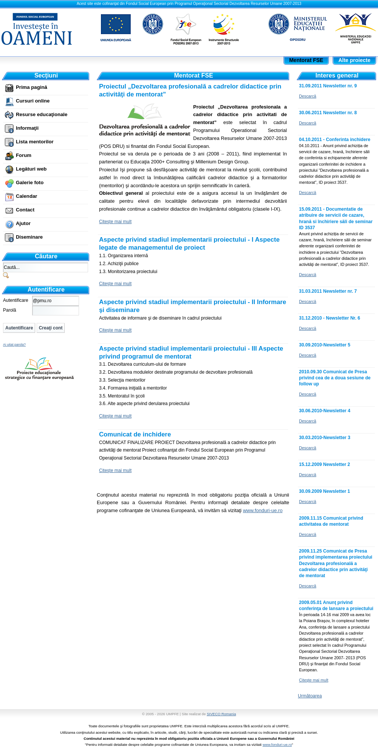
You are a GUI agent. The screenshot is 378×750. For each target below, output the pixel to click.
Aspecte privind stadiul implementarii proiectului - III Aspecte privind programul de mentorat (191, 352)
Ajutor (23, 223)
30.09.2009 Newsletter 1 (324, 491)
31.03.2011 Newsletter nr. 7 (328, 291)
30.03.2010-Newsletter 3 (324, 437)
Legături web (31, 169)
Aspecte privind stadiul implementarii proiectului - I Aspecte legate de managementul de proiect (189, 243)
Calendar (26, 196)
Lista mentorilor (35, 141)
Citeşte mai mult (115, 221)
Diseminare (29, 237)
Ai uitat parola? (14, 344)
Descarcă (307, 96)
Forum (23, 155)
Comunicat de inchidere (135, 434)
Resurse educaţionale (41, 114)
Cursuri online (33, 101)
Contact (25, 210)
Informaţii (27, 128)
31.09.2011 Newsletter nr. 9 (328, 86)
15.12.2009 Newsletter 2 (324, 464)
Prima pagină (31, 87)
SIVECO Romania (221, 714)
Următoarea (310, 696)
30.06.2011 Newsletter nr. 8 (328, 112)
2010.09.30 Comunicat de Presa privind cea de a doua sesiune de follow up (334, 378)
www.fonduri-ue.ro (277, 744)
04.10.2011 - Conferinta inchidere (334, 139)
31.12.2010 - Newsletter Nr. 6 (329, 318)
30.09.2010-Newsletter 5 (324, 345)
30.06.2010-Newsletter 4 (324, 410)
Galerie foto (29, 182)
